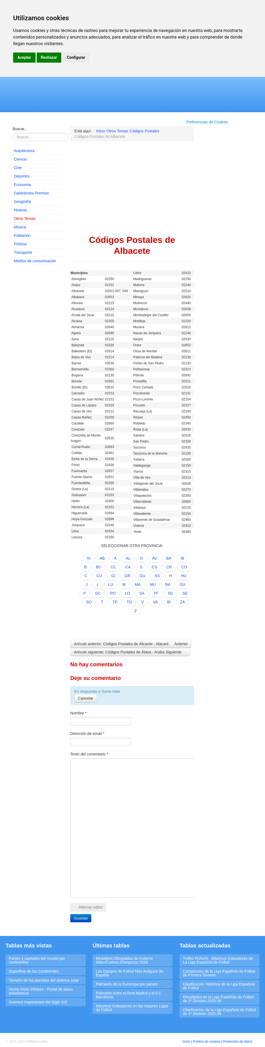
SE (185, 593)
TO (129, 602)
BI (169, 602)
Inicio (186, 1041)
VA (155, 602)
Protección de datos (237, 1041)
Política (20, 244)
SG (170, 593)
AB (102, 558)
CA (127, 567)
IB (182, 558)
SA (142, 593)
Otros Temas (25, 218)
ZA (182, 602)
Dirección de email (87, 733)
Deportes (22, 176)
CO (184, 567)
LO (127, 593)
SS (157, 576)
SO (89, 602)
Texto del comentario (89, 754)
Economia (22, 184)
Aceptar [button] (24, 57)
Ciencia (20, 159)
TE (114, 602)
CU (99, 576)
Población (22, 235)
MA (138, 584)
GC (98, 593)
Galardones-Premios (31, 193)
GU (142, 576)
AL (128, 558)
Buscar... (20, 129)
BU (98, 567)
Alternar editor (88, 907)
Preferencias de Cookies (207, 122)
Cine (18, 167)
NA (167, 584)
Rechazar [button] (49, 57)
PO (113, 593)
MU (153, 584)
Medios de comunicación (35, 261)
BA (168, 558)
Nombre (78, 713)
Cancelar (85, 698)
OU (182, 584)
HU (184, 576)
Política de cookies (206, 1041)
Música (20, 227)
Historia (20, 210)
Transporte (23, 252)
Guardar (81, 918)
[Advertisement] (38, 353)
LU (110, 584)
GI (113, 576)
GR (127, 576)
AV (154, 558)
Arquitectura (24, 151)
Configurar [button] (76, 57)
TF (156, 593)
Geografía (22, 201)
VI (88, 558)
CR (169, 567)
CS (154, 567)
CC (113, 567)
